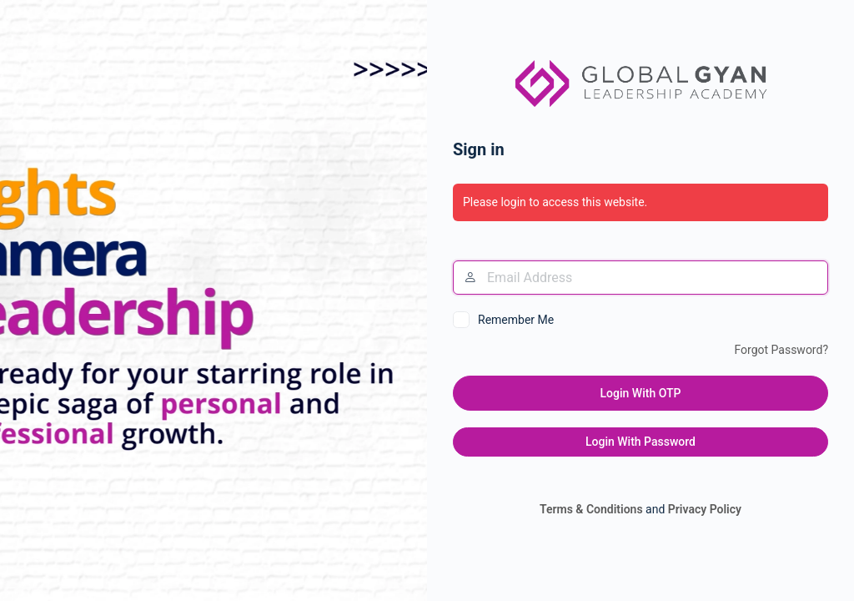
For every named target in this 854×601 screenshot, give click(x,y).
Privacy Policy (704, 509)
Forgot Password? (781, 349)
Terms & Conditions (591, 509)
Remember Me (516, 319)
